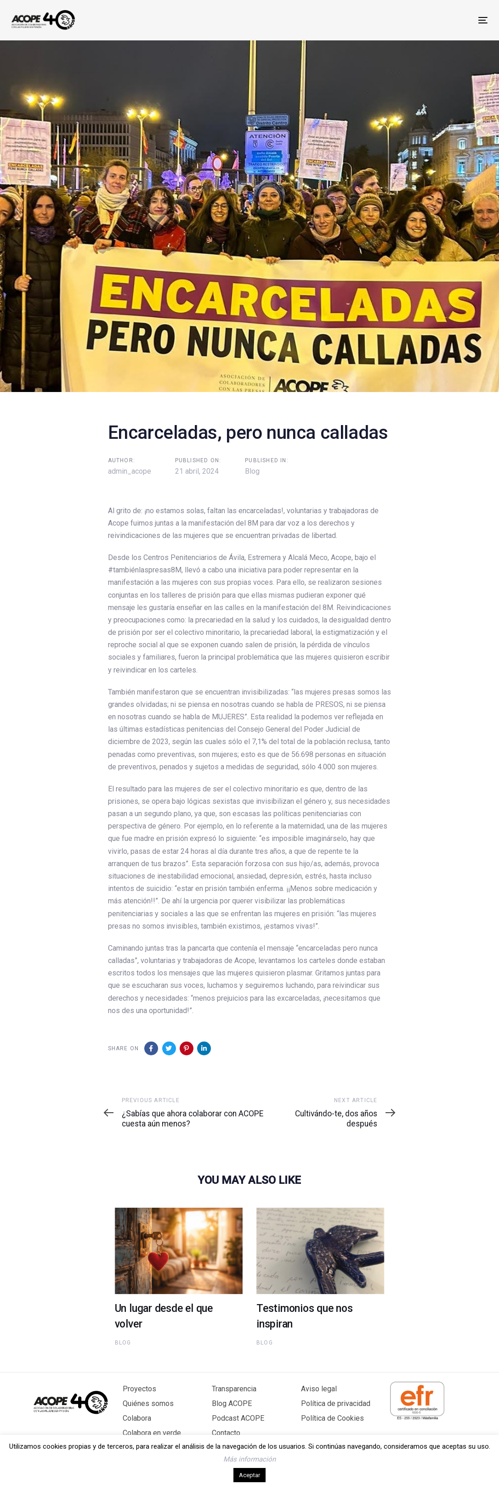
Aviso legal (319, 1388)
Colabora (137, 1418)
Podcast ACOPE (238, 1418)
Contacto (226, 1432)
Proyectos (139, 1388)
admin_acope (129, 471)
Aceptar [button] (249, 1475)
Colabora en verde (152, 1432)
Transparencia (234, 1388)
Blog (252, 471)
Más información (249, 1459)
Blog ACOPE (232, 1403)
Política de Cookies (332, 1418)
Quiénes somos (148, 1403)
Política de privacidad (335, 1403)
